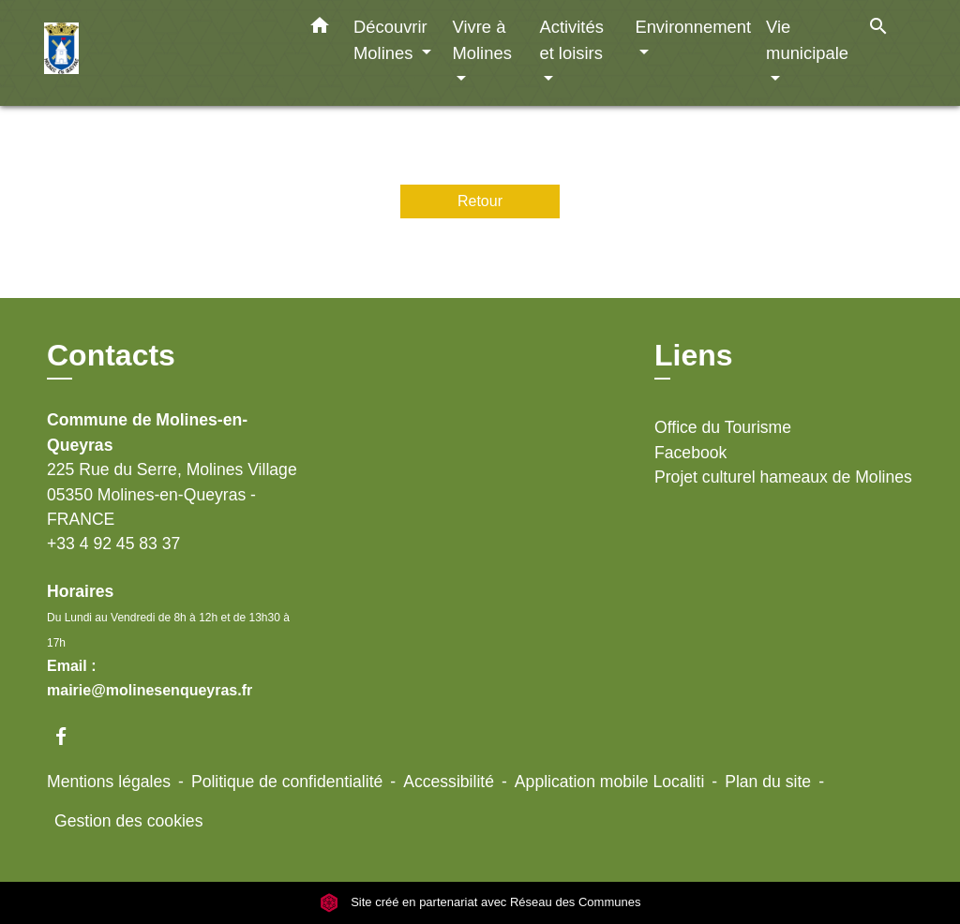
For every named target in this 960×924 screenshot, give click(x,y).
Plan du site (768, 781)
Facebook (690, 452)
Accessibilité (448, 781)
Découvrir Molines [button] (390, 40)
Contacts (111, 355)
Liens (693, 355)
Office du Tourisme (722, 427)
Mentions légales (109, 781)
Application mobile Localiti (609, 781)
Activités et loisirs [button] (571, 40)
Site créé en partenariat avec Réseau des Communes (480, 902)
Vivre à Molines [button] (481, 40)
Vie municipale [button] (807, 40)
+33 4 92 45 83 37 (113, 543)
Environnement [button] (693, 27)
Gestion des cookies (128, 821)
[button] (319, 29)
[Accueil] (161, 53)
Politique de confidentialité (286, 781)
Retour (480, 201)
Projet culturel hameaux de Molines (783, 477)
